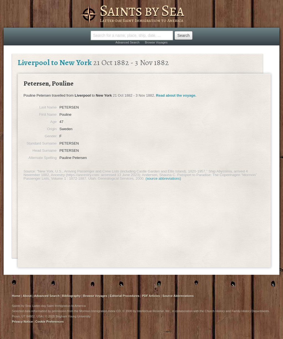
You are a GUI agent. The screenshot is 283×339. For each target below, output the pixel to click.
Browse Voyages (156, 42)
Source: (29, 171)
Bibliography (71, 295)
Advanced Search (128, 42)
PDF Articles (151, 295)
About (27, 295)
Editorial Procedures (125, 295)
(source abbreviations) (163, 178)
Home (16, 295)
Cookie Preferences (49, 321)
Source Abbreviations (178, 295)
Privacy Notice (22, 321)
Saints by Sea (141, 10)
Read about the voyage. (176, 95)
